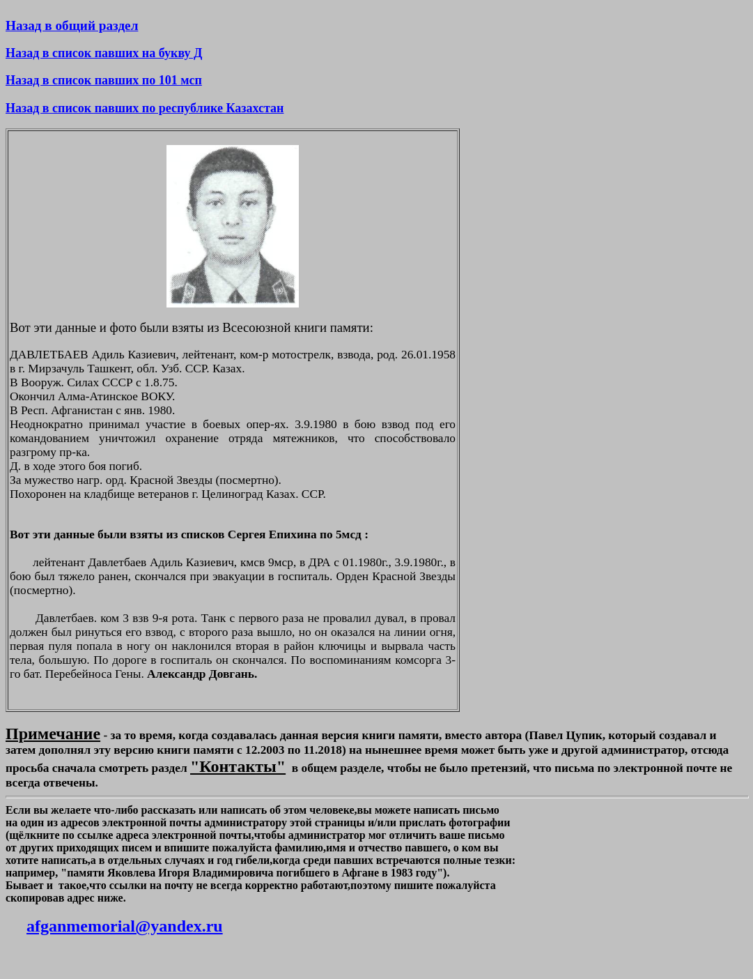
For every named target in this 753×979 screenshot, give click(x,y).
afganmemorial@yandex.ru (124, 926)
